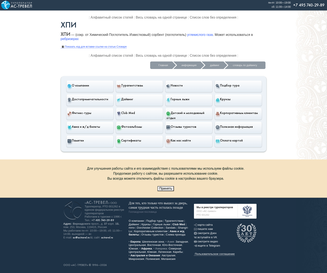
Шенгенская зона (153, 241)
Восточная (154, 245)
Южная (133, 248)
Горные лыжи (177, 99)
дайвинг (214, 65)
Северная (175, 248)
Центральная (137, 245)
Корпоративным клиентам (237, 113)
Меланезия (168, 258)
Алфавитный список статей (112, 17)
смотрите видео (206, 241)
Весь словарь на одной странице (161, 17)
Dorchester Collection (150, 227)
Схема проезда (175, 234)
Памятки (76, 140)
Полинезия (153, 258)
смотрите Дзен (205, 233)
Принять (165, 188)
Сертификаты (129, 140)
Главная (163, 65)
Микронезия (136, 258)
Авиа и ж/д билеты (84, 127)
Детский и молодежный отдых (185, 115)
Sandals (171, 227)
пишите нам (203, 228)
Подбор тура (227, 85)
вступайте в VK (205, 237)
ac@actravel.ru (81, 237)
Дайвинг (125, 99)
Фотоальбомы (129, 127)
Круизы (223, 99)
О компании (78, 85)
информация (189, 65)
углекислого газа (200, 34)
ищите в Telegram (207, 245)
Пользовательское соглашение (215, 253)
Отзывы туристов (181, 127)
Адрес (67, 223)
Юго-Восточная (172, 245)
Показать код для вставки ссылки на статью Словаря (94, 46)
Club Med (126, 113)
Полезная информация (234, 127)
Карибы (178, 251)
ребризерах (70, 39)
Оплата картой (229, 140)
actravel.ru (107, 237)
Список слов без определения (213, 17)
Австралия (168, 255)
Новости (174, 85)
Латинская (164, 251)
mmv (132, 227)
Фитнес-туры (79, 113)
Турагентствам (130, 85)
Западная (182, 241)
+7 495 (103, 220)
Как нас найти (178, 140)
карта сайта (203, 224)
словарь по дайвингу (245, 65)
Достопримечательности (88, 99)
